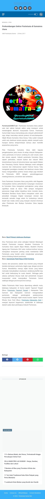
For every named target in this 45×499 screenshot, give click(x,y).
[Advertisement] (22, 59)
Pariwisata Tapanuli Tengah (17, 290)
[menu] (3, 14)
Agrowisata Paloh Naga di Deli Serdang (20, 259)
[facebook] (16, 8)
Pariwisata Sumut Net (25, 496)
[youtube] (25, 8)
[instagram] (29, 8)
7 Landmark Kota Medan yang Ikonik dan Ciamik (21, 482)
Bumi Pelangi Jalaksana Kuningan (18, 237)
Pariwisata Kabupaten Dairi (31, 300)
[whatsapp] (38, 360)
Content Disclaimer (35, 493)
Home (6, 493)
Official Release (23, 493)
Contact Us (13, 493)
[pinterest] (28, 360)
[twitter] (20, 8)
